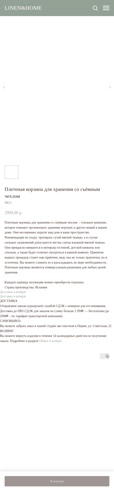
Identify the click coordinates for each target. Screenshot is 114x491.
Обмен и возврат (50, 341)
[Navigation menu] (106, 8)
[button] (95, 8)
